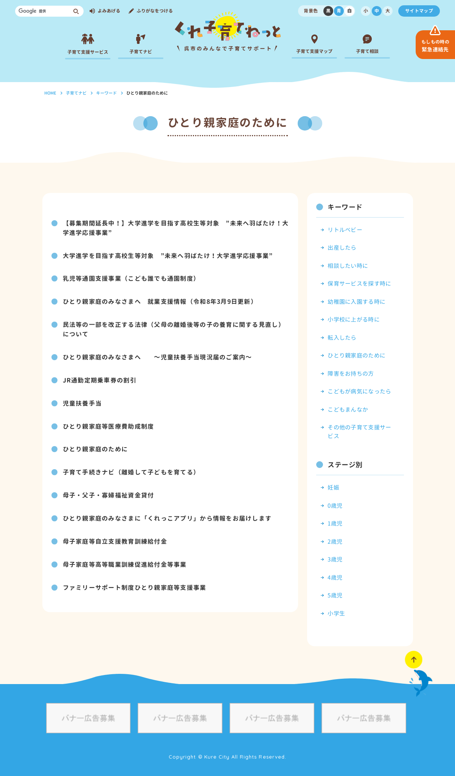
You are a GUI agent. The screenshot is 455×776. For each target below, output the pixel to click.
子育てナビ (76, 93)
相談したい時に (348, 266)
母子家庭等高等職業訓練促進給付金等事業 (125, 559)
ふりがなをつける (155, 11)
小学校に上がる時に (354, 319)
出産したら (342, 248)
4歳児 (335, 578)
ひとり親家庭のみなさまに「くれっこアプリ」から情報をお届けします (167, 514)
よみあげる (109, 11)
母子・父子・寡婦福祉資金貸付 (108, 491)
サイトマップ (419, 11)
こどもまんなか (348, 410)
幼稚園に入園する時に (356, 302)
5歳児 (335, 595)
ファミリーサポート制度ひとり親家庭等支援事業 (135, 582)
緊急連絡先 (435, 46)
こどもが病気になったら (359, 391)
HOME (50, 93)
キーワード (106, 93)
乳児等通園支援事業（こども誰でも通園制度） (131, 278)
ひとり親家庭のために (95, 446)
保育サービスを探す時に (359, 284)
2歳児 (335, 542)
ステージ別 (345, 465)
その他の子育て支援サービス (359, 431)
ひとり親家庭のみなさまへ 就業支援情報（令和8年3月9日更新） (160, 300)
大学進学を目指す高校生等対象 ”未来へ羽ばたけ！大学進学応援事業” (168, 255)
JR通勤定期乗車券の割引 (100, 377)
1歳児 (335, 523)
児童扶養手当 (82, 400)
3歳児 (335, 559)
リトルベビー (345, 230)
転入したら (342, 338)
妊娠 (333, 487)
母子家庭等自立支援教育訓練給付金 (115, 536)
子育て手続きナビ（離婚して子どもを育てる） (131, 468)
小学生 (336, 613)
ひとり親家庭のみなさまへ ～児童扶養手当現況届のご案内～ (157, 355)
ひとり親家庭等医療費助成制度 (108, 423)
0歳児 (335, 506)
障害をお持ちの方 (351, 374)
